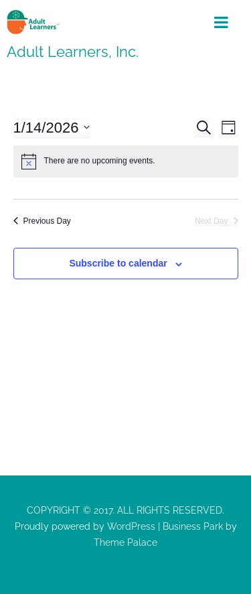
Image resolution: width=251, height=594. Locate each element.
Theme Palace (125, 542)
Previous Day (42, 221)
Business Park (193, 526)
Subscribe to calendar (118, 263)
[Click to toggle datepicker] (51, 128)
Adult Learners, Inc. (73, 51)
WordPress (129, 526)
